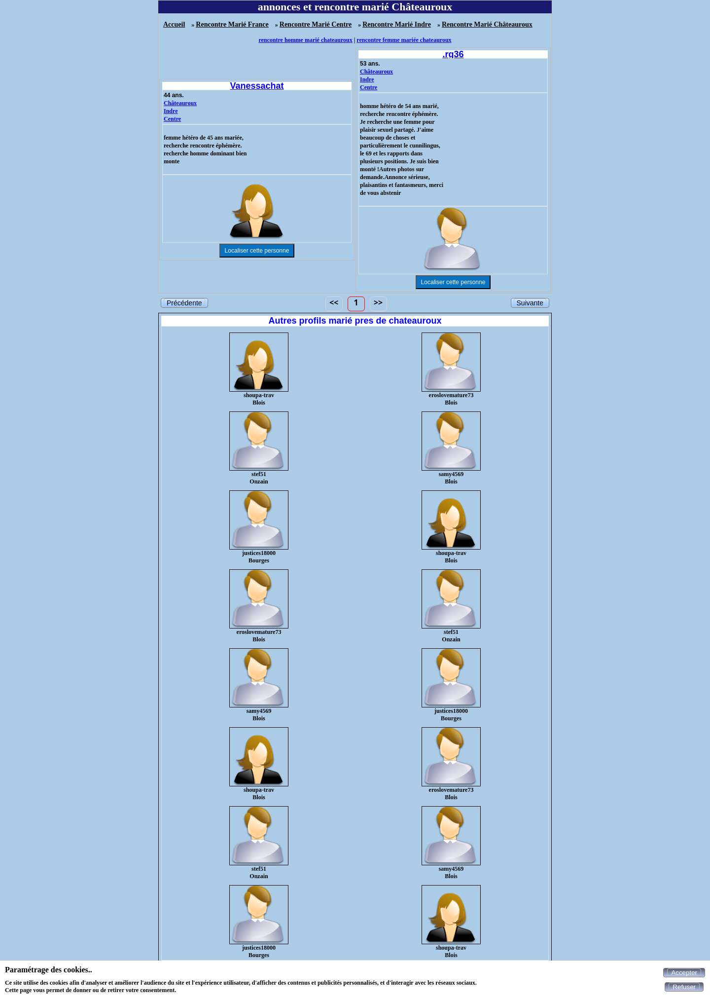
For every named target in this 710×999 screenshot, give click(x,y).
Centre (172, 118)
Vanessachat (257, 86)
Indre (171, 111)
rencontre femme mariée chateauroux (403, 40)
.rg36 (452, 54)
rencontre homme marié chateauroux (305, 40)
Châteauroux (180, 103)
